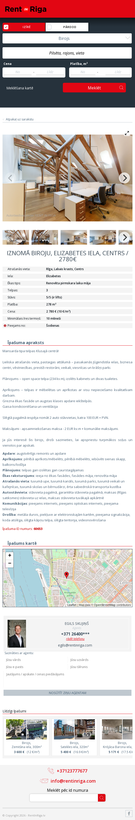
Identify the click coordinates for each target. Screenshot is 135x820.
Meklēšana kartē (19, 88)
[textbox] (67, 53)
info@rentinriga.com (73, 781)
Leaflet (71, 605)
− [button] (9, 564)
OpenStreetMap (105, 605)
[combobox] (67, 38)
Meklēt (94, 88)
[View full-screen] (127, 133)
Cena (8, 63)
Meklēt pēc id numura (67, 790)
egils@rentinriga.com (75, 645)
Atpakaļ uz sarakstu (20, 119)
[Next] (124, 178)
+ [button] (9, 556)
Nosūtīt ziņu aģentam (67, 692)
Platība (79, 63)
